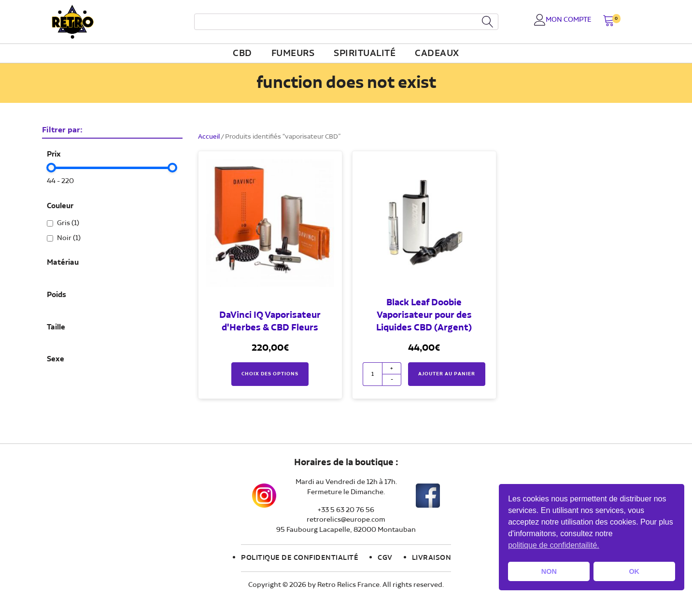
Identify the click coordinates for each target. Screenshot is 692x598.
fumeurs (293, 53)
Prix (54, 154)
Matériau (63, 262)
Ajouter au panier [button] (446, 374)
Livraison (432, 558)
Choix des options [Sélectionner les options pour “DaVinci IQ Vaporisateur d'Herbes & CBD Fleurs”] (269, 374)
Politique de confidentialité (299, 558)
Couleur (60, 206)
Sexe (55, 359)
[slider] (51, 167)
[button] (609, 21)
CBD (242, 53)
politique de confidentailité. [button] (553, 545)
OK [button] (634, 571)
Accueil (209, 137)
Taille (56, 327)
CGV (385, 558)
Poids (56, 295)
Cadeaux (437, 53)
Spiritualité (364, 53)
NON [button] (549, 571)
